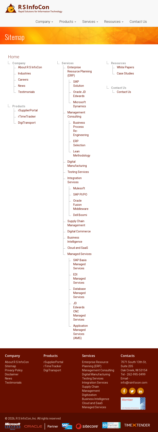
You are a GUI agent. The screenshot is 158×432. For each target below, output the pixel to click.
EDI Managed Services (79, 278)
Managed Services (79, 254)
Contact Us (138, 21)
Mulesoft (79, 188)
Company (44, 21)
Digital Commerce (79, 231)
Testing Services (78, 172)
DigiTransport (27, 122)
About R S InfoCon (30, 67)
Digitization (89, 395)
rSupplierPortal (28, 110)
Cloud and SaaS (77, 247)
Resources (113, 21)
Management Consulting (98, 370)
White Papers (125, 67)
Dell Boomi (80, 215)
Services (90, 21)
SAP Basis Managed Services (80, 264)
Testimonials (26, 92)
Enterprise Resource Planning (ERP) (79, 71)
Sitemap (10, 366)
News (21, 85)
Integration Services (95, 382)
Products (67, 21)
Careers (23, 79)
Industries (24, 73)
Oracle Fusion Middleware (80, 204)
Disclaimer (12, 374)
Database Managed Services (79, 293)
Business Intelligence (95, 399)
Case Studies (125, 73)
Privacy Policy (14, 370)
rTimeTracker (27, 116)
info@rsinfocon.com (134, 382)
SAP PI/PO (80, 194)
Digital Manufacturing (96, 374)
